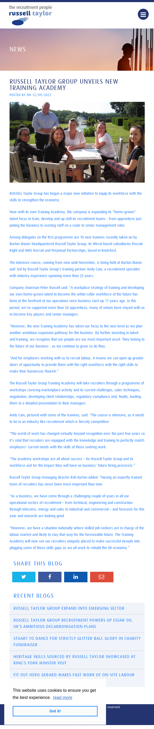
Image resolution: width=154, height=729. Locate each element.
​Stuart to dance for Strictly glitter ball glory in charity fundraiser (77, 641)
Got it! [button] (55, 711)
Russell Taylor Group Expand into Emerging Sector (69, 608)
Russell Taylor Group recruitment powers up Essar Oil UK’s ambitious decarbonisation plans (73, 623)
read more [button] (62, 697)
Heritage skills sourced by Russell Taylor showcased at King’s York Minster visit (75, 660)
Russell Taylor (30, 15)
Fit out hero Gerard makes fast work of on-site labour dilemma (74, 678)
